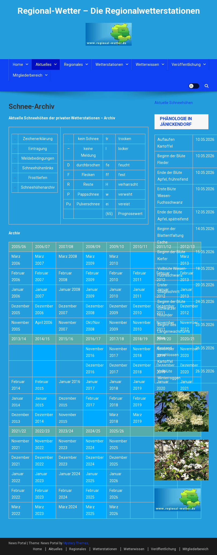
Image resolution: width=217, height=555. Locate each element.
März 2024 (68, 507)
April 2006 (43, 322)
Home (18, 64)
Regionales (73, 64)
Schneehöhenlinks (37, 168)
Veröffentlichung (186, 64)
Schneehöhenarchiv (38, 187)
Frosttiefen (37, 178)
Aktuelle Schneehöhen (174, 103)
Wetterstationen (109, 64)
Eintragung (37, 148)
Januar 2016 (69, 381)
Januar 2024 (69, 474)
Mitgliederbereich (27, 75)
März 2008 (68, 256)
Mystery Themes (75, 543)
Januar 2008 (69, 289)
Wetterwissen (147, 64)
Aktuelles (44, 64)
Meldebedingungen (37, 158)
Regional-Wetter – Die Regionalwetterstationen (108, 11)
